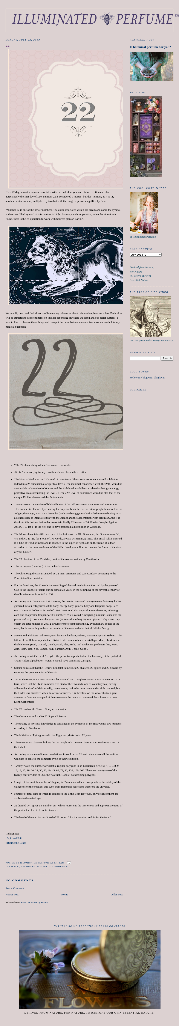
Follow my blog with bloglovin (147, 377)
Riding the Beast (16, 842)
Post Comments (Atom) (34, 902)
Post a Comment (15, 888)
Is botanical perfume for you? (150, 47)
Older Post (117, 894)
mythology (45, 866)
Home (64, 894)
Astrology (28, 866)
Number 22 (61, 866)
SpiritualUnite (15, 838)
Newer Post (12, 894)
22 (18, 866)
